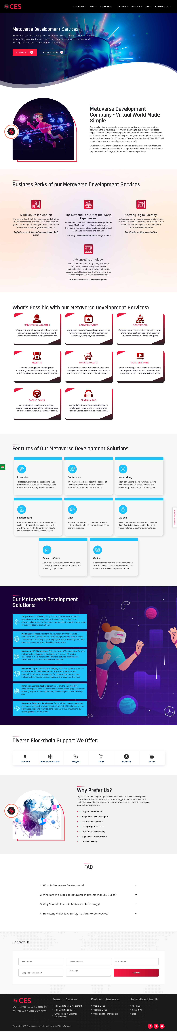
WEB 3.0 (136, 6)
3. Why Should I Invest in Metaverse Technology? (70, 904)
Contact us (24, 52)
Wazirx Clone (99, 1006)
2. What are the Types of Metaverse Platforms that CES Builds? (78, 895)
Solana (152, 773)
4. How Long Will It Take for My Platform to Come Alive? (74, 913)
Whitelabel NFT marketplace (105, 1014)
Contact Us (137, 1010)
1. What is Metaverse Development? (62, 885)
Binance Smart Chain (50, 773)
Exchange (106, 6)
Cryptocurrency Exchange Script (40, 1026)
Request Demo (53, 52)
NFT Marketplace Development (68, 1006)
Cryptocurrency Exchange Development (66, 1015)
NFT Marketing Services (65, 1010)
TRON (101, 773)
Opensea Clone (100, 1010)
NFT (92, 6)
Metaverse (78, 6)
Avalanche (126, 773)
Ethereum (25, 773)
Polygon (76, 773)
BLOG (149, 6)
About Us (136, 1006)
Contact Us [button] (162, 6)
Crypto (122, 6)
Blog (134, 1014)
